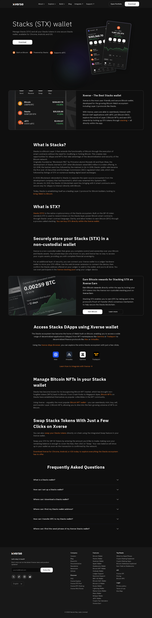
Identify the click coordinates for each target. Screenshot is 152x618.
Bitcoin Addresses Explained (126, 564)
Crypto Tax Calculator (100, 601)
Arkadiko (95, 339)
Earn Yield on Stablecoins (125, 566)
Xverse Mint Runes (77, 588)
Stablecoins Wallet (99, 566)
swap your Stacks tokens (55, 433)
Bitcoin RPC (120, 578)
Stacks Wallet (97, 559)
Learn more (113, 312)
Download (132, 4)
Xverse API (120, 574)
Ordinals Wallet (98, 571)
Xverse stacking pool (66, 269)
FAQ (72, 578)
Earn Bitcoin (92, 312)
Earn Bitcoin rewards (92, 287)
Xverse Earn (88, 293)
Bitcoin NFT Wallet (99, 568)
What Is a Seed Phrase (124, 556)
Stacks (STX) (38, 213)
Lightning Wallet (98, 588)
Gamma (100, 336)
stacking (123, 120)
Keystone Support (99, 576)
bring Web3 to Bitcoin (42, 194)
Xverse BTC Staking (77, 586)
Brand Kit (74, 561)
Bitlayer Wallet (98, 596)
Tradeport (111, 336)
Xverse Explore (76, 581)
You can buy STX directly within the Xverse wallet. (78, 221)
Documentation (76, 564)
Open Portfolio (116, 4)
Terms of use (120, 588)
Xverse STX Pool (76, 583)
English (15, 584)
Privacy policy (121, 586)
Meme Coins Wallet (99, 591)
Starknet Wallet (98, 561)
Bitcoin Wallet (97, 556)
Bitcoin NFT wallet (78, 402)
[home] (18, 4)
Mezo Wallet (97, 593)
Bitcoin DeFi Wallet (99, 581)
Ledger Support (98, 574)
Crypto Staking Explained (125, 559)
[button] (41, 4)
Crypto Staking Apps (123, 561)
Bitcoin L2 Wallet (99, 583)
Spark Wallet (97, 564)
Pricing (118, 576)
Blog (72, 559)
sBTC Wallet (97, 598)
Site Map (119, 591)
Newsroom (74, 568)
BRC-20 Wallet (98, 578)
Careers (73, 556)
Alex (86, 339)
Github (73, 571)
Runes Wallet (97, 586)
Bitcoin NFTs (106, 394)
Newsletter (74, 566)
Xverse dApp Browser (50, 345)
